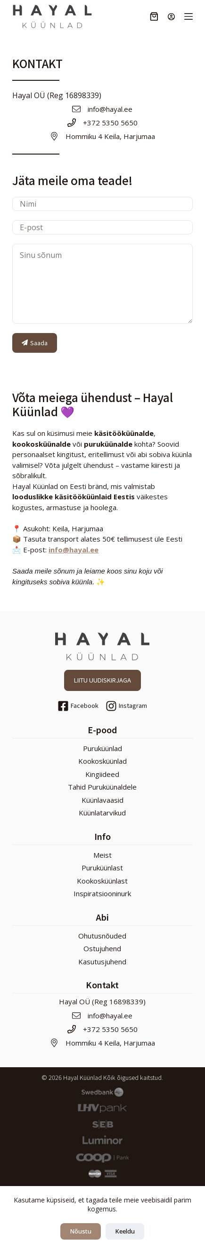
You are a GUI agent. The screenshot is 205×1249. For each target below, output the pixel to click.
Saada (35, 342)
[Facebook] (77, 706)
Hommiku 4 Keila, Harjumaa (110, 136)
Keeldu (125, 1231)
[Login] (171, 16)
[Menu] (188, 16)
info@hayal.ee (110, 109)
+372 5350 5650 (110, 122)
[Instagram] (126, 706)
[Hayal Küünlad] (52, 16)
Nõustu (80, 1231)
